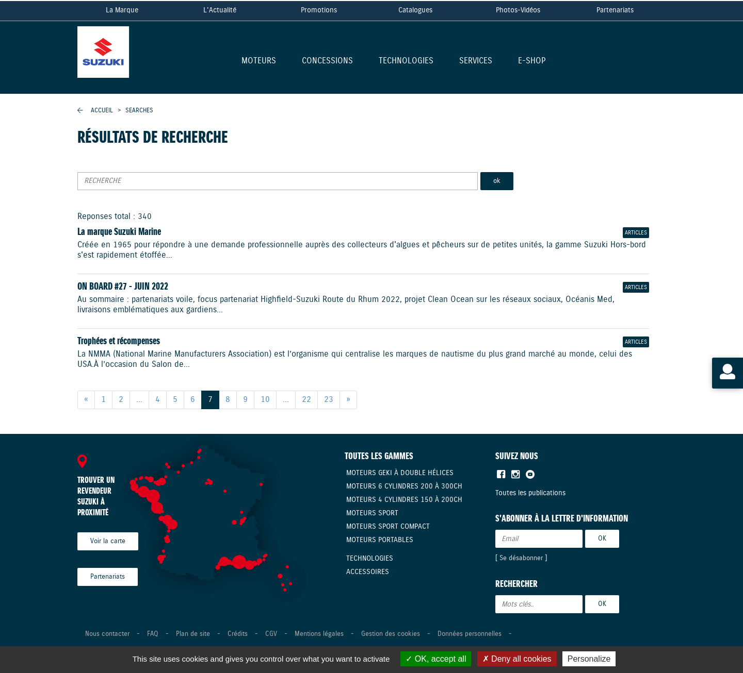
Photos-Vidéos (518, 10)
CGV (271, 634)
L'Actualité (219, 10)
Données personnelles (470, 634)
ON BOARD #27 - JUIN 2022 (122, 286)
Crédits (238, 634)
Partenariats (615, 10)
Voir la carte (107, 541)
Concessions (327, 61)
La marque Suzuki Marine (119, 232)
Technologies (406, 61)
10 (265, 399)
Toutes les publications (530, 493)
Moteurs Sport (372, 513)
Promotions (319, 10)
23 (328, 399)
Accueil (102, 110)
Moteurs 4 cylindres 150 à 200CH (404, 499)
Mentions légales (319, 634)
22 (306, 399)
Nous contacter (107, 634)
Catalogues (415, 10)
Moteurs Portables (379, 540)
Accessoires (367, 572)
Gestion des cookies (390, 634)
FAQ (152, 634)
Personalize (589, 658)
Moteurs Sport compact (388, 526)
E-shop (531, 61)
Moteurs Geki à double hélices (400, 473)
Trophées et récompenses (118, 341)
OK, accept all (436, 658)
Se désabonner (521, 558)
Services (475, 61)
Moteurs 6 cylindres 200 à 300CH (404, 486)
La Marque (122, 10)
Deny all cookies (517, 658)
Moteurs (258, 61)
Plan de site (193, 634)
